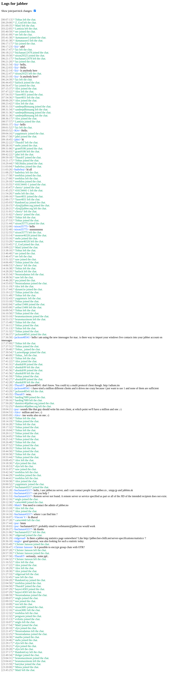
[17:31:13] (7, 328)
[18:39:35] (7, 448)
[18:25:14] (7, 439)
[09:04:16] (7, 133)
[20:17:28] (7, 520)
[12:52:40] (7, 229)
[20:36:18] (7, 541)
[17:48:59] (7, 397)
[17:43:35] (7, 394)
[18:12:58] (7, 418)
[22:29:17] (7, 643)
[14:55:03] (7, 283)
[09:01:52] (7, 127)
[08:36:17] (7, 118)
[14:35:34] (7, 274)
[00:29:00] (7, 22)
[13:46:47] (7, 256)
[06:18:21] (7, 52)
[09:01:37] (7, 124)
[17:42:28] (7, 382)
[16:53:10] (7, 316)
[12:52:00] (7, 226)
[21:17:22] (7, 565)
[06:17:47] (7, 49)
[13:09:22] (7, 247)
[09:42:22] (7, 154)
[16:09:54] (7, 310)
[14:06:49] (7, 262)
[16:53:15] (7, 319)
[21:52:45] (7, 577)
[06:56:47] (7, 85)
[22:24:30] (7, 637)
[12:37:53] (7, 220)
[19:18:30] (7, 463)
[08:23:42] (7, 103)
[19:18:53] (7, 466)
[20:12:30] (7, 502)
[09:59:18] (7, 157)
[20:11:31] (6, 493)
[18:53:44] (7, 457)
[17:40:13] (7, 358)
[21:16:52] (7, 562)
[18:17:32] (7, 427)
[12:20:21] (7, 208)
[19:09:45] (7, 460)
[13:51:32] (7, 259)
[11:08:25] (6, 172)
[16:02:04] (7, 304)
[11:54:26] (6, 193)
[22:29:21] (7, 646)
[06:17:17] (7, 43)
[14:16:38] (7, 268)
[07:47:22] (7, 91)
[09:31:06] (7, 148)
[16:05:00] (7, 307)
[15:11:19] (6, 286)
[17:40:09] (7, 355)
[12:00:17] (7, 199)
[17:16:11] (6, 325)
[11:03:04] (6, 166)
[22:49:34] (7, 655)
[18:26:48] (7, 442)
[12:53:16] (7, 238)
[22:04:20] (7, 580)
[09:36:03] (7, 151)
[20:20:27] (7, 529)
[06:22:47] (7, 73)
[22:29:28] (7, 649)
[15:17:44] (7, 289)
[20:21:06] (7, 532)
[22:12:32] (7, 613)
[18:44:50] (7, 451)
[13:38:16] (7, 250)
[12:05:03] (7, 202)
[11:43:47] (6, 187)
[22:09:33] (7, 601)
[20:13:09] (7, 505)
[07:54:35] (7, 94)
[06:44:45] (7, 82)
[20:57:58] (7, 556)
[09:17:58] (7, 136)
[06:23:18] (7, 76)
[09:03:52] (7, 130)
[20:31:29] (7, 538)
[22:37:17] (7, 652)
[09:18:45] (7, 139)
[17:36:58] (7, 337)
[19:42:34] (7, 472)
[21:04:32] (7, 559)
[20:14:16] (7, 514)
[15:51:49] (7, 295)
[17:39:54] (7, 352)
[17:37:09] (7, 343)
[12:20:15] (7, 205)
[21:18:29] (7, 568)
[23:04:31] (7, 658)
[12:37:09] (7, 217)
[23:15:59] (7, 664)
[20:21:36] (7, 535)
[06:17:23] (7, 46)
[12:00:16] (7, 196)
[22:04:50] (7, 583)
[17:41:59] (7, 376)
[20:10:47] (7, 487)
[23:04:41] (7, 661)
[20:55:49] (7, 544)
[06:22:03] (7, 67)
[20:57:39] (7, 553)
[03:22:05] (7, 28)
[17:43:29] (7, 391)
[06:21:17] (7, 58)
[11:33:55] (6, 184)
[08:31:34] (7, 109)
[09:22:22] (7, 142)
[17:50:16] (7, 400)
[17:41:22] (7, 361)
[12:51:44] (7, 223)
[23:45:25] (7, 670)
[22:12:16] (7, 610)
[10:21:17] (7, 160)
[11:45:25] (6, 190)
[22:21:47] (7, 631)
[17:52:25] (7, 406)
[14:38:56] (7, 277)
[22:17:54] (7, 625)
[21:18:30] (7, 571)
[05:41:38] (7, 37)
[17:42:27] (7, 379)
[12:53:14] (7, 235)
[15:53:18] (7, 301)
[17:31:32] (7, 331)
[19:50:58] (7, 481)
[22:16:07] (7, 622)
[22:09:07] (7, 598)
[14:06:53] (7, 265)
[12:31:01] (7, 211)
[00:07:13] (7, 19)
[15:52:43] (7, 298)
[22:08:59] (7, 595)
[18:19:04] (7, 430)
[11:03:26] (6, 169)
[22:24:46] (7, 640)
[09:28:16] (7, 145)
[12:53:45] (7, 244)
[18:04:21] (7, 409)
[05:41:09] (7, 34)
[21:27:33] (7, 574)
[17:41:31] (7, 364)
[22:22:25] (7, 634)
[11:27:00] (6, 178)
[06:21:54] (7, 64)
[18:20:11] (6, 433)
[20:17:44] (7, 523)
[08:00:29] (7, 100)
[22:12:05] (7, 607)
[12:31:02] (7, 214)
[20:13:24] (7, 511)
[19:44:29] (7, 475)
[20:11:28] (6, 490)
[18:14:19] (7, 421)
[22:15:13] (7, 619)
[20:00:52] (7, 484)
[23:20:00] (7, 667)
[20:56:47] (7, 547)
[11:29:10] (6, 181)
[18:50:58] (7, 454)
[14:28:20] (7, 271)
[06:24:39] (7, 79)
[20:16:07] (7, 517)
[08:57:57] (7, 121)
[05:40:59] (7, 31)
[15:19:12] (7, 292)
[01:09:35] (7, 25)
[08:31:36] (7, 112)
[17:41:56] (7, 370)
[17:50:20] (7, 403)
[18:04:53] (7, 412)
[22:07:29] (7, 589)
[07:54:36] (7, 97)
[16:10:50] (7, 313)
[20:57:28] (7, 550)
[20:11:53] (6, 496)
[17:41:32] (7, 367)
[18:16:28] (7, 424)
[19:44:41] (7, 478)
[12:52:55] (7, 232)
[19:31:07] (7, 469)
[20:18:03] (7, 526)
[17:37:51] (7, 346)
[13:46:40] (7, 253)
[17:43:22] (7, 388)
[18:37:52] (7, 445)
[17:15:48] (7, 322)
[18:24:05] (7, 436)
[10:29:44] (7, 163)
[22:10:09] (7, 604)
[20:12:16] (7, 499)
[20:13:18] (7, 508)
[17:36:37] (7, 334)
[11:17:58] (6, 175)
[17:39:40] (7, 349)
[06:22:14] (7, 70)
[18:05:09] (7, 415)
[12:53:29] (7, 241)
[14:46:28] (7, 280)
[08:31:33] (7, 106)
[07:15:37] (7, 88)
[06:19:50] (7, 55)
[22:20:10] (7, 628)
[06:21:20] (7, 61)
